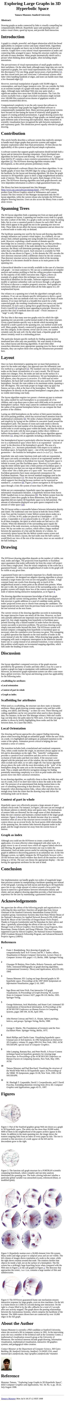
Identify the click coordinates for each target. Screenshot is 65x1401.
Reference (10, 1375)
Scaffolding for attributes (18, 700)
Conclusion (11, 868)
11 (25, 519)
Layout (7, 357)
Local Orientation (13, 728)
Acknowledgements (19, 901)
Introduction (12, 36)
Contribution (13, 133)
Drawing (9, 547)
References (8, 942)
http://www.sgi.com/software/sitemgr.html (20, 190)
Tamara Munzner (8, 1399)
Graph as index (11, 835)
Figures (8, 1093)
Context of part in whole (18, 799)
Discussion (10, 653)
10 (23, 505)
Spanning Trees (15, 208)
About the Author (17, 1323)
